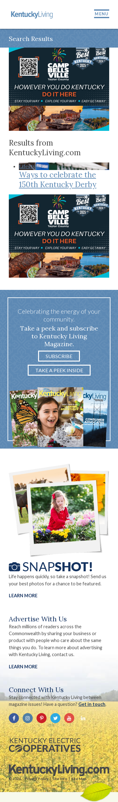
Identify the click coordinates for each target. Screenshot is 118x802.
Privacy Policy (36, 778)
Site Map (78, 778)
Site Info (59, 778)
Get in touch (91, 704)
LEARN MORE (23, 666)
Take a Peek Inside (59, 370)
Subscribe (59, 356)
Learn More (23, 595)
